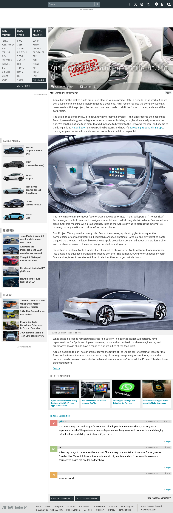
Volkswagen (8, 44)
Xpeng (36, 72)
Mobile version (73, 510)
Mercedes (7, 60)
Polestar (22, 52)
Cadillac (37, 48)
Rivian (36, 44)
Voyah (20, 79)
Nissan (5, 75)
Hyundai (6, 64)
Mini (19, 64)
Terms (20, 35)
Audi (4, 48)
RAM (35, 60)
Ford (19, 40)
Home (4, 30)
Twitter (114, 506)
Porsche (6, 52)
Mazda (20, 72)
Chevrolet (38, 52)
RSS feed (85, 506)
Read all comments (62, 498)
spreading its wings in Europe (146, 127)
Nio (34, 68)
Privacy (111, 510)
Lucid (36, 40)
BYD (35, 75)
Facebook (100, 506)
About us (38, 35)
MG (18, 75)
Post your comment (62, 86)
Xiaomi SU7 (78, 127)
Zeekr (20, 56)
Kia (3, 68)
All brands (38, 79)
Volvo (20, 48)
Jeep (19, 44)
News (20, 30)
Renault (6, 72)
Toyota (20, 68)
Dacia (4, 79)
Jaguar (21, 60)
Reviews (37, 30)
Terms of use (125, 510)
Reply (168, 442)
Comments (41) (88, 86)
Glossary (100, 510)
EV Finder (87, 510)
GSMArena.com (148, 509)
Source (56, 368)
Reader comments (60, 416)
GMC (35, 56)
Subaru (36, 64)
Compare (6, 35)
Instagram (128, 506)
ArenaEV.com (56, 510)
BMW (4, 56)
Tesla (5, 40)
